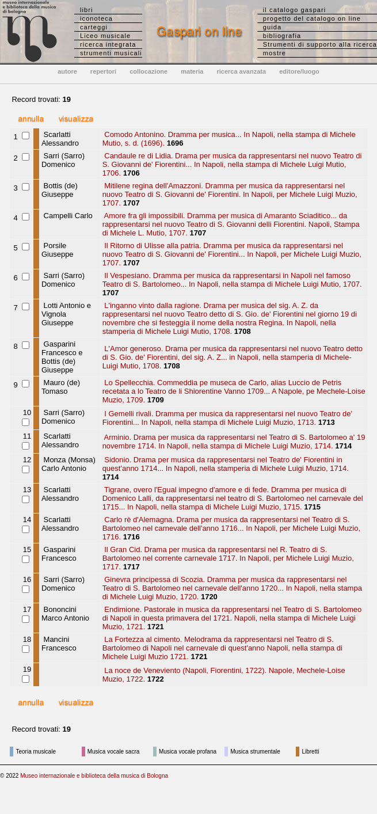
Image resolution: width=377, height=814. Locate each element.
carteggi (94, 27)
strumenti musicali (111, 53)
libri (86, 9)
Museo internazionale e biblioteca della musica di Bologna (94, 776)
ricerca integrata (108, 44)
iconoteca (96, 18)
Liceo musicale (105, 35)
